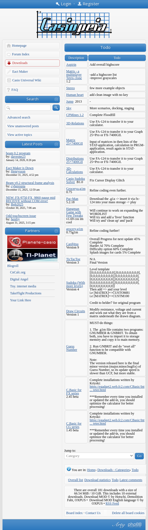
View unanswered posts (23, 126)
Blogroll (12, 266)
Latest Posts (32, 143)
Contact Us (93, 513)
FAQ (14, 90)
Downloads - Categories (113, 470)
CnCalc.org (17, 272)
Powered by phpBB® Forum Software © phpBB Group (134, 525)
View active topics (19, 135)
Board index (74, 513)
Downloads (20, 63)
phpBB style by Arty (118, 525)
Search (33, 98)
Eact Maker (20, 72)
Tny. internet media (23, 286)
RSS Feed (112, 503)
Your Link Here (20, 300)
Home (91, 470)
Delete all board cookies (128, 513)
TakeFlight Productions (25, 293)
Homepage (19, 46)
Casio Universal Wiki (26, 80)
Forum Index (20, 54)
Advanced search (18, 117)
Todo (135, 470)
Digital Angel (19, 279)
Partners (32, 230)
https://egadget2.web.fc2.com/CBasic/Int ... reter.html (117, 388)
